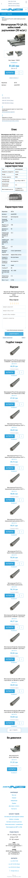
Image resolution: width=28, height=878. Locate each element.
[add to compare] (21, 73)
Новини (14, 798)
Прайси (14, 803)
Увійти (23, 337)
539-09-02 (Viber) (14, 6)
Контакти (14, 808)
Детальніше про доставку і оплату (10, 120)
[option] (14, 41)
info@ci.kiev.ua (14, 871)
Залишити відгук (14, 369)
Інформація (14, 800)
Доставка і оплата (14, 806)
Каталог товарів (6, 14)
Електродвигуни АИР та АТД (14, 827)
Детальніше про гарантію (8, 111)
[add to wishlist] (17, 73)
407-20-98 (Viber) (13, 3)
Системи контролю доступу (14, 822)
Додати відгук (13, 77)
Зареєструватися (7, 337)
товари (15, 730)
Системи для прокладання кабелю (14, 816)
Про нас (14, 795)
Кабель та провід (14, 819)
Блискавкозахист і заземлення (14, 824)
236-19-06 (12, 1)
